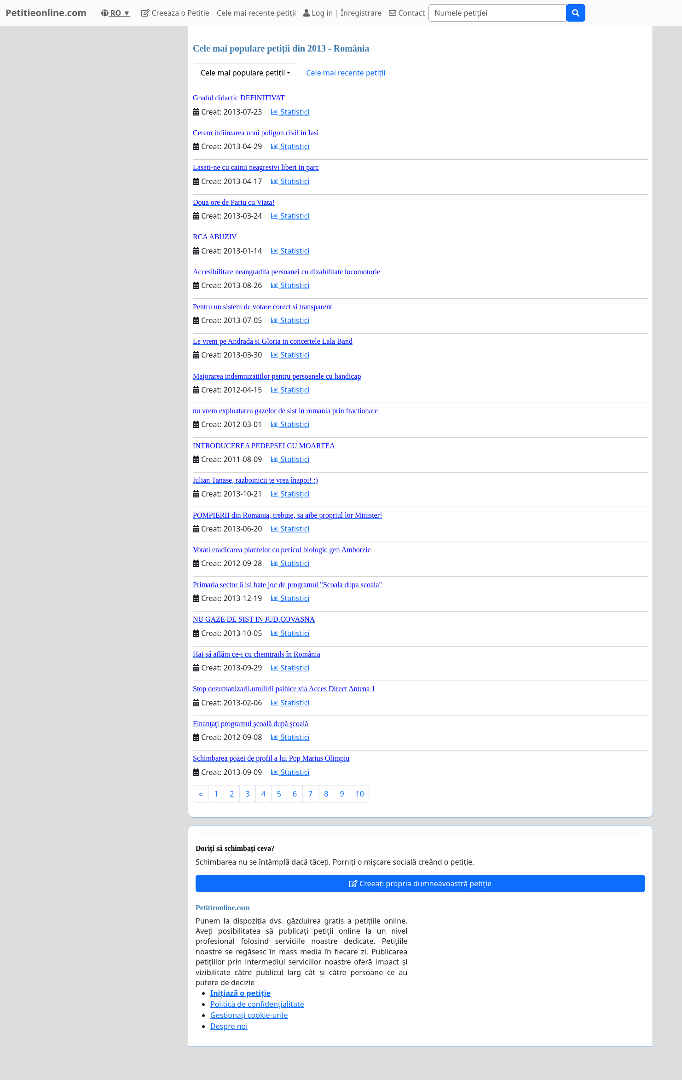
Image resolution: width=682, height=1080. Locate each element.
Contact (407, 13)
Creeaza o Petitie (175, 13)
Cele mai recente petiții (256, 13)
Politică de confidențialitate (257, 1004)
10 (360, 794)
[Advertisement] (98, 164)
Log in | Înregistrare (342, 13)
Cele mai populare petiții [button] (243, 73)
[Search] (497, 13)
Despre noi (229, 1026)
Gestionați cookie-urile (249, 1015)
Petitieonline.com (46, 12)
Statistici (290, 112)
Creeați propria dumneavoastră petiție (420, 883)
